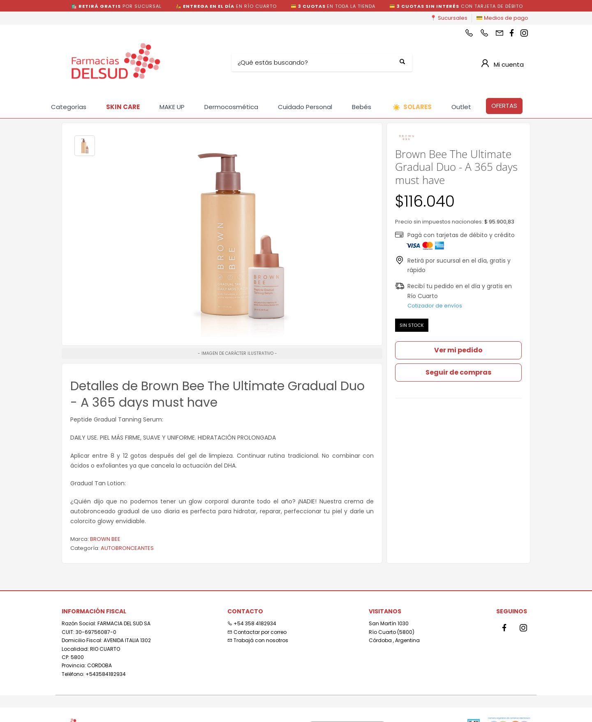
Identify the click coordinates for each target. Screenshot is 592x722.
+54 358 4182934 (251, 623)
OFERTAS (504, 105)
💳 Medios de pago (502, 18)
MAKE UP (172, 106)
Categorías (68, 106)
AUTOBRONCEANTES (127, 548)
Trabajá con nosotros (257, 640)
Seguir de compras (458, 372)
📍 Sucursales (448, 18)
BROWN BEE (105, 539)
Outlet (461, 106)
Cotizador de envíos (434, 306)
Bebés (361, 106)
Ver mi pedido (458, 350)
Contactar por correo (257, 632)
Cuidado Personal (305, 106)
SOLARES (412, 107)
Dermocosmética (231, 106)
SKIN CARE (123, 106)
